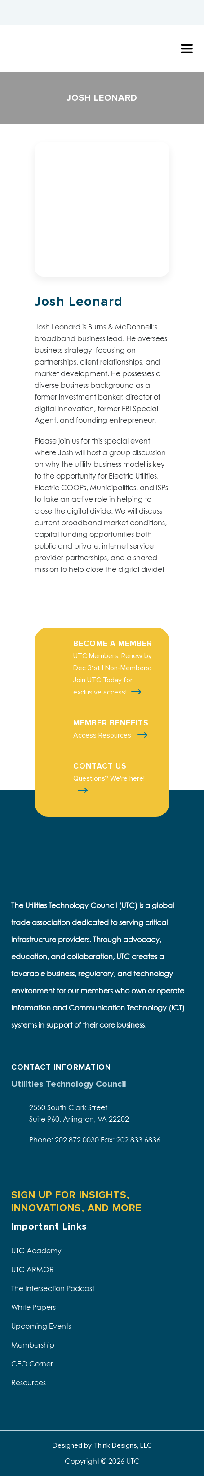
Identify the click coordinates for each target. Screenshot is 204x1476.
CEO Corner (32, 1363)
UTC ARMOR (32, 1269)
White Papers (33, 1307)
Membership (32, 1344)
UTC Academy (36, 1250)
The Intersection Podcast (52, 1288)
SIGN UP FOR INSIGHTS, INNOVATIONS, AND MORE (76, 1201)
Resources (28, 1382)
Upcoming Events (41, 1326)
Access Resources (103, 735)
